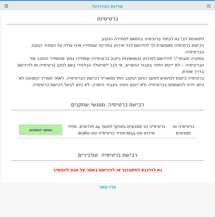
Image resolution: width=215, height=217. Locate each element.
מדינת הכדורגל (107, 6)
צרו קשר (107, 187)
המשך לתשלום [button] (40, 129)
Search (6, 6)
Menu (209, 6)
